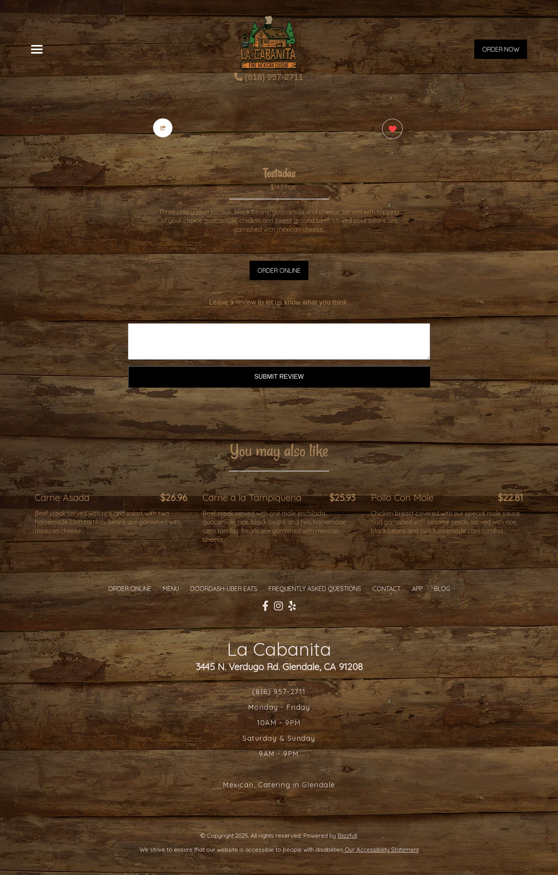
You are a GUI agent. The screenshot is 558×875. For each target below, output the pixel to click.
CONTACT (386, 589)
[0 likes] (390, 130)
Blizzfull (347, 835)
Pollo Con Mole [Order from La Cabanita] (402, 497)
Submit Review (279, 376)
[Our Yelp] (292, 606)
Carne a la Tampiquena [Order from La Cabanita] (252, 497)
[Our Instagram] (278, 606)
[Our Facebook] (265, 606)
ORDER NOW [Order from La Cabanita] (500, 49)
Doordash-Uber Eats (223, 589)
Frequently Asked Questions (315, 589)
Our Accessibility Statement (381, 849)
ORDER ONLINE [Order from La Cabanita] (130, 589)
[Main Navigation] (37, 49)
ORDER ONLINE (279, 270)
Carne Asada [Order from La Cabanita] (62, 497)
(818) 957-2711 (268, 77)
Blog (442, 589)
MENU (171, 589)
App (417, 589)
